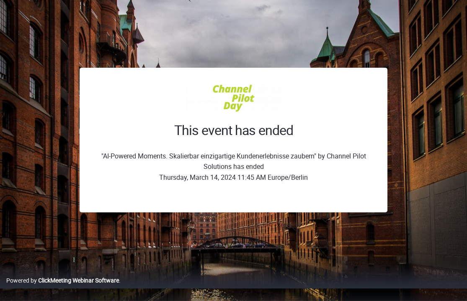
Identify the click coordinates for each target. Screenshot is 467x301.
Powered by (62, 289)
